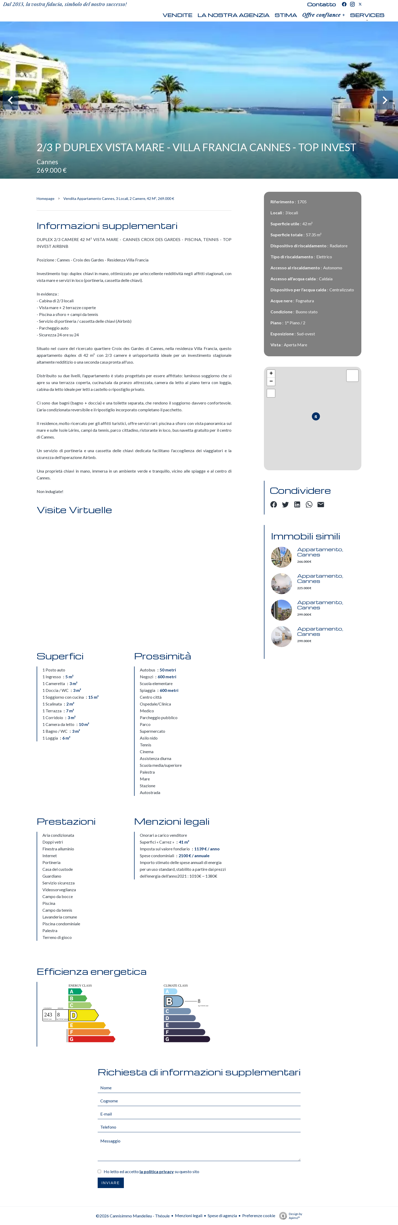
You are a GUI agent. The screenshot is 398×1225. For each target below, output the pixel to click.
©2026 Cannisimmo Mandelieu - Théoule (133, 1215)
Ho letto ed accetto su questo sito (151, 1171)
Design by (289, 1216)
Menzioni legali (188, 1215)
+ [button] (271, 374)
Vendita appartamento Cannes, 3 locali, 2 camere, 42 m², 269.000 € (118, 198)
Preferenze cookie (258, 1215)
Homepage (45, 198)
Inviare (110, 1183)
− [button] (271, 382)
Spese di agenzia (222, 1215)
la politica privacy (157, 1171)
